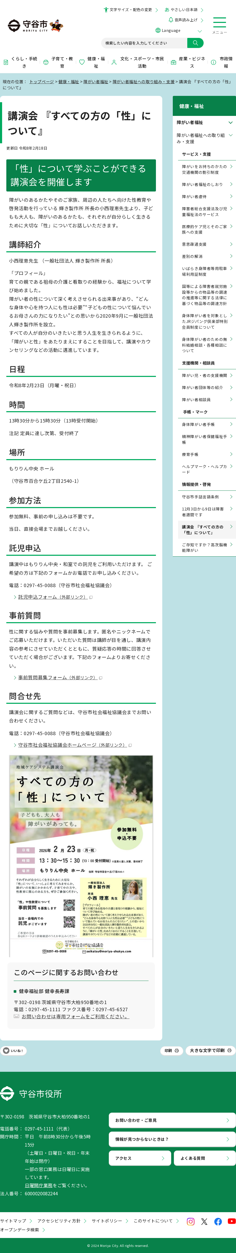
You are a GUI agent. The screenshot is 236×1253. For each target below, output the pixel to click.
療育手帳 (190, 447)
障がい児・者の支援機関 (204, 368)
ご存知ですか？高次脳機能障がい (204, 540)
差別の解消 (192, 249)
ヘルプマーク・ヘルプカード (204, 462)
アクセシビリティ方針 (59, 1220)
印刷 (168, 1050)
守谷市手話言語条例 (200, 490)
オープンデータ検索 (19, 1229)
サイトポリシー (107, 1220)
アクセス (123, 1158)
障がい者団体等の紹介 (202, 381)
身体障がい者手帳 (198, 417)
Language (171, 30)
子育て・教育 (58, 62)
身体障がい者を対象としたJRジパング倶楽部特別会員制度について (205, 314)
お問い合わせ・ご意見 (135, 1120)
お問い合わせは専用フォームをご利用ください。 (75, 1016)
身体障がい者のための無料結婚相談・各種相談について (204, 338)
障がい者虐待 (194, 189)
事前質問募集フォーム (60, 677)
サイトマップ (13, 1220)
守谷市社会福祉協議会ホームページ (75, 744)
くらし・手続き (20, 62)
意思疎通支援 (194, 237)
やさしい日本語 (184, 9)
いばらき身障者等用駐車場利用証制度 (204, 264)
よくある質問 (192, 1158)
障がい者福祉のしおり (202, 177)
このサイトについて (153, 1220)
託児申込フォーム (55, 596)
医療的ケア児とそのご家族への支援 (204, 222)
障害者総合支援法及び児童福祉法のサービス (204, 204)
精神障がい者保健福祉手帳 (204, 432)
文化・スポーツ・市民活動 (137, 62)
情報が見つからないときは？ (142, 1139)
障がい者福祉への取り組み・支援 (144, 81)
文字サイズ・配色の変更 (131, 9)
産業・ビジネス (187, 62)
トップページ (41, 81)
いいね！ (17, 1050)
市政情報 (221, 62)
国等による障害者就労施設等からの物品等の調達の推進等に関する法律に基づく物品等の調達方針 (204, 288)
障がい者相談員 (196, 392)
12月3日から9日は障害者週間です (203, 504)
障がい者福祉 (95, 81)
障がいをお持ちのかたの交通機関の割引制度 (204, 162)
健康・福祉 (92, 62)
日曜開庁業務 (39, 1185)
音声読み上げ (186, 19)
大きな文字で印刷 (207, 1050)
